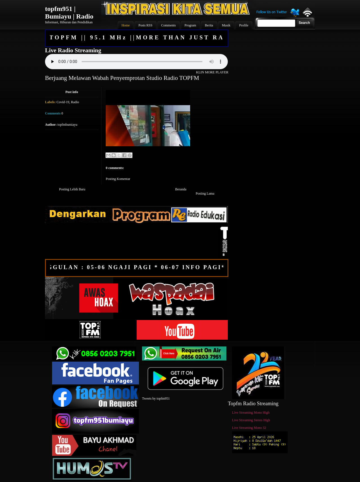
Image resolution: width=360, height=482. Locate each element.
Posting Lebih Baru (72, 189)
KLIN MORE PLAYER (212, 72)
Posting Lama (205, 193)
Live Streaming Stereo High (251, 420)
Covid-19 (63, 102)
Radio (75, 102)
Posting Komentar (118, 179)
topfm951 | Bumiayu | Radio (69, 12)
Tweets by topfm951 (156, 398)
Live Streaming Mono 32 (249, 428)
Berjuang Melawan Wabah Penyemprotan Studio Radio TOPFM (122, 78)
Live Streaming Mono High (250, 413)
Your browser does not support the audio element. (136, 61)
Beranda (180, 189)
